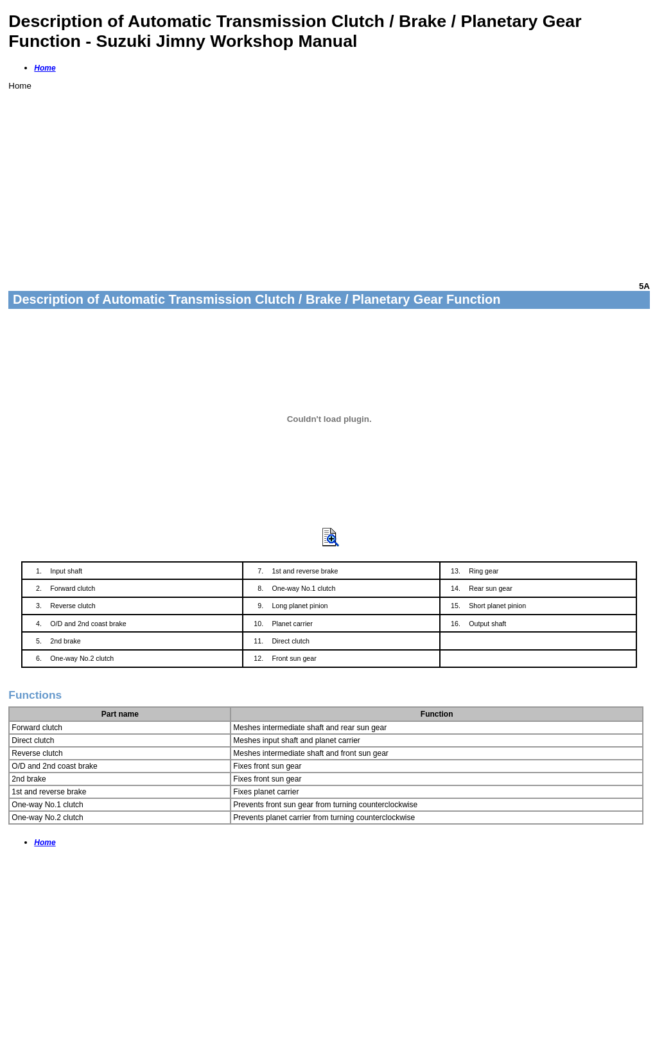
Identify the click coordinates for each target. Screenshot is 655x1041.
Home (44, 68)
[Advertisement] (329, 180)
